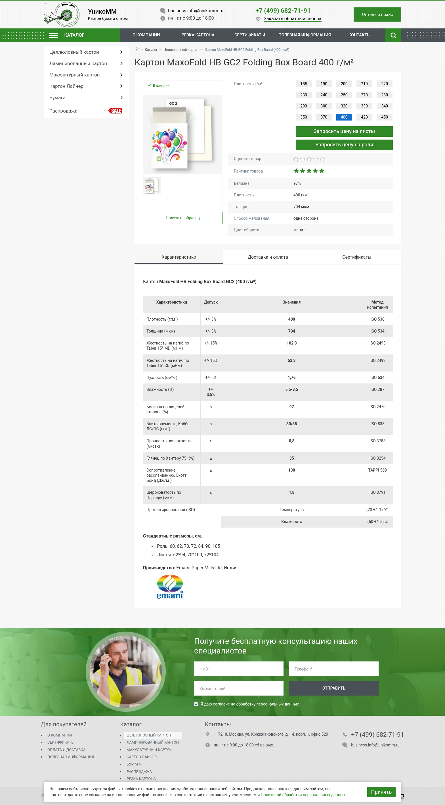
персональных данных (278, 704)
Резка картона (196, 35)
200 (344, 84)
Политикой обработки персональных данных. (303, 794)
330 (364, 106)
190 (324, 84)
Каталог (151, 50)
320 (344, 106)
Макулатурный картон (74, 75)
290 (303, 106)
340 (384, 106)
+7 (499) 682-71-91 (377, 735)
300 (324, 106)
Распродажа (63, 111)
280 (384, 95)
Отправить (333, 688)
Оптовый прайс (375, 14)
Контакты (360, 35)
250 (344, 95)
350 (303, 117)
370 (324, 117)
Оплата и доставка (66, 750)
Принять (381, 792)
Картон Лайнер (66, 86)
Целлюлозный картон (74, 52)
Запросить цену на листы (344, 131)
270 (364, 95)
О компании (146, 35)
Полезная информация (70, 757)
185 (303, 84)
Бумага (57, 97)
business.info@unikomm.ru (375, 745)
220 (384, 84)
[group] (182, 134)
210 (364, 84)
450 (384, 117)
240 (324, 95)
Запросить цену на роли (344, 145)
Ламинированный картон (78, 63)
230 (303, 95)
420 (364, 117)
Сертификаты (60, 742)
